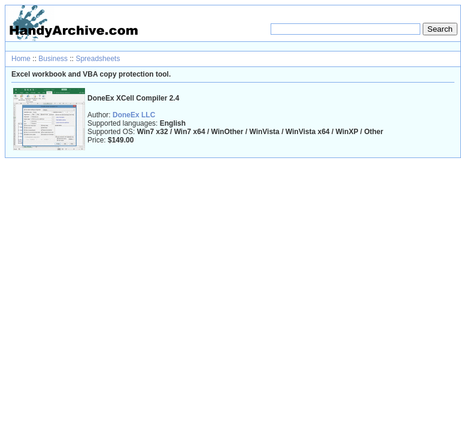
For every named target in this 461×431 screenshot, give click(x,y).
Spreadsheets (97, 58)
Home (21, 58)
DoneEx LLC (134, 115)
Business (53, 58)
